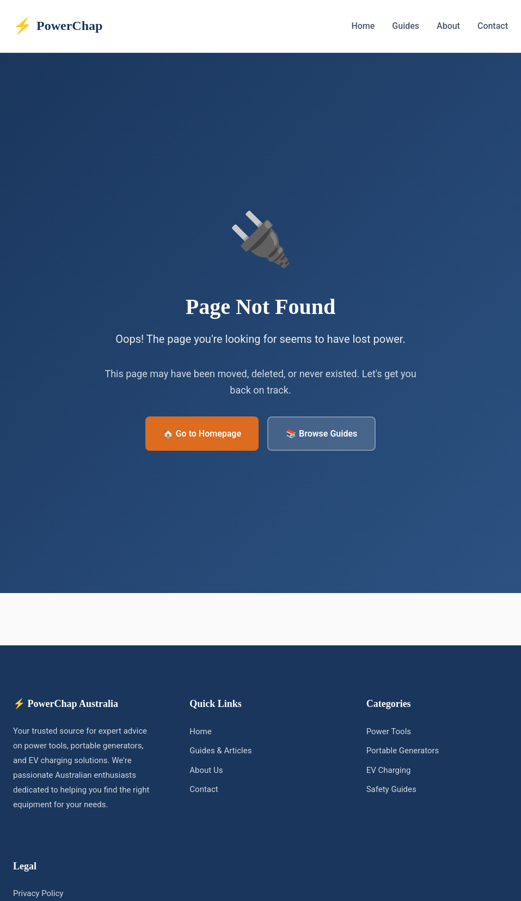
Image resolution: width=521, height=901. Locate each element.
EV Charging (388, 770)
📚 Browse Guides (321, 433)
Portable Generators (402, 750)
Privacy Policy (38, 893)
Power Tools (388, 731)
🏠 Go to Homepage (202, 433)
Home (363, 26)
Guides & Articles (220, 750)
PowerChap (57, 26)
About (448, 26)
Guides (405, 26)
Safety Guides (391, 789)
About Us (206, 770)
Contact (492, 26)
